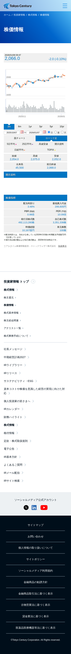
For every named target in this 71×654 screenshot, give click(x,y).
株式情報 (32, 15)
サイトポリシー (35, 559)
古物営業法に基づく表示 (35, 604)
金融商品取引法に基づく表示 (35, 593)
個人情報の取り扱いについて (35, 547)
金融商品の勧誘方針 (36, 582)
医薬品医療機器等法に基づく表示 (35, 627)
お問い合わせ (36, 536)
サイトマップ (36, 525)
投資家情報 (19, 15)
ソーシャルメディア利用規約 (35, 570)
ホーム (7, 15)
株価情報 (44, 15)
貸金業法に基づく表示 (35, 616)
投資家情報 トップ (19, 281)
